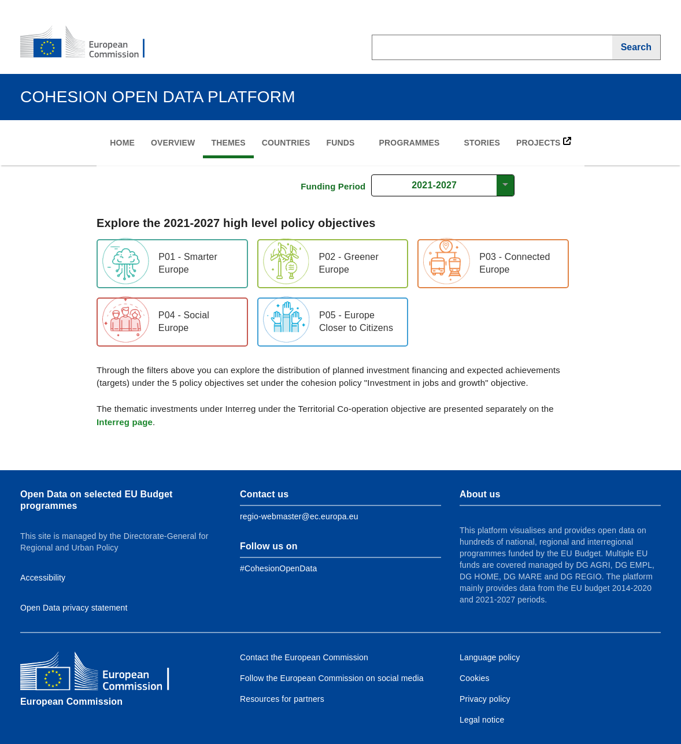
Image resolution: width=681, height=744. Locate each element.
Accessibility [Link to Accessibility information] (42, 577)
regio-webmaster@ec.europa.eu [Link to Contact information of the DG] (299, 516)
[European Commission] (90, 42)
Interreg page (125, 422)
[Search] (636, 47)
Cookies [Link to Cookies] (475, 678)
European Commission (71, 701)
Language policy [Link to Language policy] (490, 657)
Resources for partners (282, 699)
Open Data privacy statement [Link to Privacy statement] (74, 607)
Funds (341, 142)
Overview (173, 142)
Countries (286, 142)
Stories (482, 142)
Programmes (409, 142)
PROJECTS (543, 141)
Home (122, 142)
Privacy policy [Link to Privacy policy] (485, 699)
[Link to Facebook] (278, 568)
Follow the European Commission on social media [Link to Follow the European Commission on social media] (332, 678)
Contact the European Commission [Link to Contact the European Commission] (304, 657)
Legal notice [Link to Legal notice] (482, 719)
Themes (228, 142)
